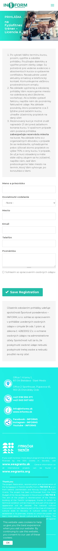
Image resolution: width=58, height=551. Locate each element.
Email (5, 223)
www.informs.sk (22, 411)
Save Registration (22, 292)
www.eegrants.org (16, 471)
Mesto (6, 210)
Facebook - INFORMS (25, 419)
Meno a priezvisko (13, 183)
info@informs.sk (22, 408)
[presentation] (25, 282)
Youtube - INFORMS (24, 425)
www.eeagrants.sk (16, 464)
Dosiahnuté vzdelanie (15, 196)
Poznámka (9, 250)
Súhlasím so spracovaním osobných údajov (28, 272)
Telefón (7, 237)
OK (8, 542)
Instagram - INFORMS (25, 422)
